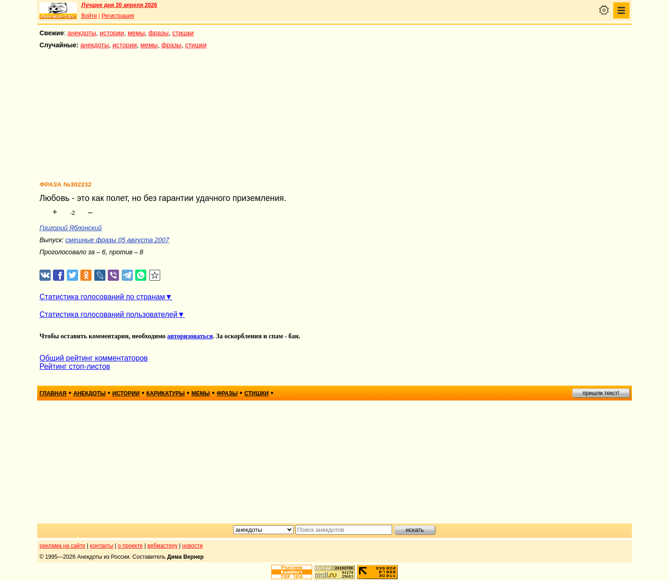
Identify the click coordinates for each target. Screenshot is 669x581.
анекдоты (81, 33)
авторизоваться (190, 336)
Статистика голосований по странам (102, 297)
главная (52, 393)
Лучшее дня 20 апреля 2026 (119, 5)
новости (192, 545)
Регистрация (117, 16)
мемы (136, 33)
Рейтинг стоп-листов (74, 366)
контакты (101, 545)
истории (112, 33)
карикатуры (165, 393)
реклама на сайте (62, 545)
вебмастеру (162, 545)
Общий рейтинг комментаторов (93, 358)
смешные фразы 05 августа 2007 (117, 240)
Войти (89, 16)
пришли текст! (601, 393)
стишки (183, 33)
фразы (159, 33)
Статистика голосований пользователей (108, 314)
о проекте (130, 545)
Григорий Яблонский (70, 228)
